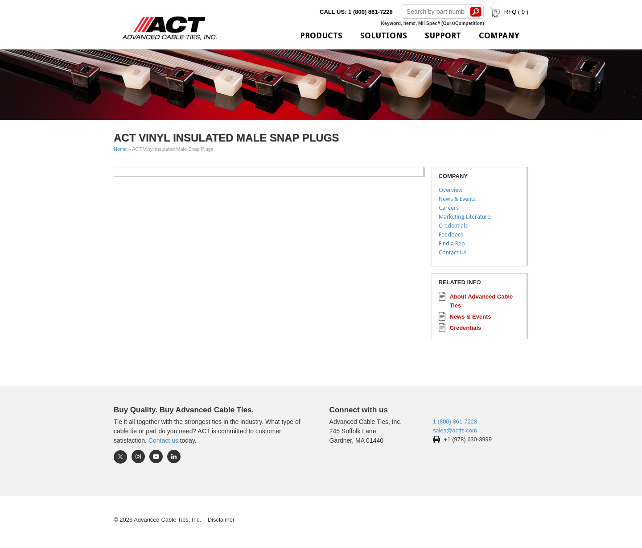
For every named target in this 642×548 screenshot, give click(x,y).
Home (120, 149)
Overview (451, 190)
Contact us (163, 440)
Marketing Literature (464, 216)
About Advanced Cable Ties (481, 301)
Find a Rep (452, 243)
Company (499, 35)
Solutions (383, 35)
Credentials (453, 225)
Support (443, 35)
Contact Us (452, 252)
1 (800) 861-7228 (455, 421)
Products (321, 35)
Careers (449, 207)
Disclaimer (221, 519)
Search (476, 11)
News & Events (457, 198)
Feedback (451, 234)
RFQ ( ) (508, 11)
